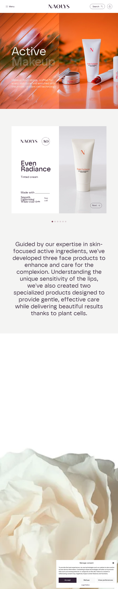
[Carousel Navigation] (59, 221)
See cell (46, 199)
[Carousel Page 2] (55, 221)
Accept (68, 580)
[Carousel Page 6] (65, 221)
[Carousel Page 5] (63, 221)
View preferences (105, 580)
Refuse (87, 580)
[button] (113, 563)
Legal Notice (85, 585)
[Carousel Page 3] (57, 221)
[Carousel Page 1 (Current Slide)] (52, 221)
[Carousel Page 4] (60, 221)
